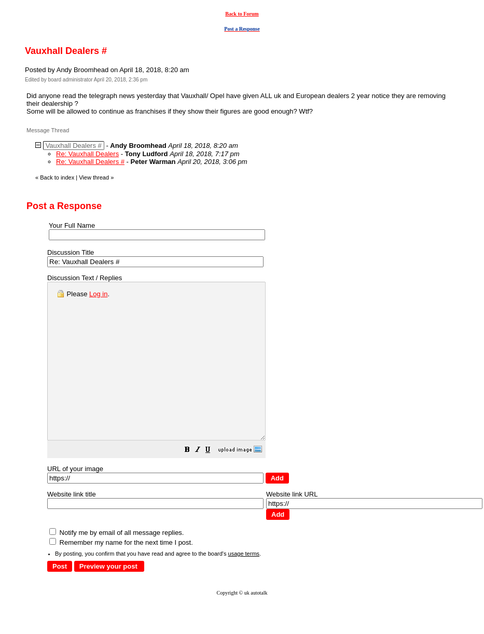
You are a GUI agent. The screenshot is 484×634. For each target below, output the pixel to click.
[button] (213, 482)
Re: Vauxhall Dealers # (90, 162)
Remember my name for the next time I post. (121, 573)
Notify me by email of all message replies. (116, 564)
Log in (98, 294)
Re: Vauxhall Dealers (87, 154)
